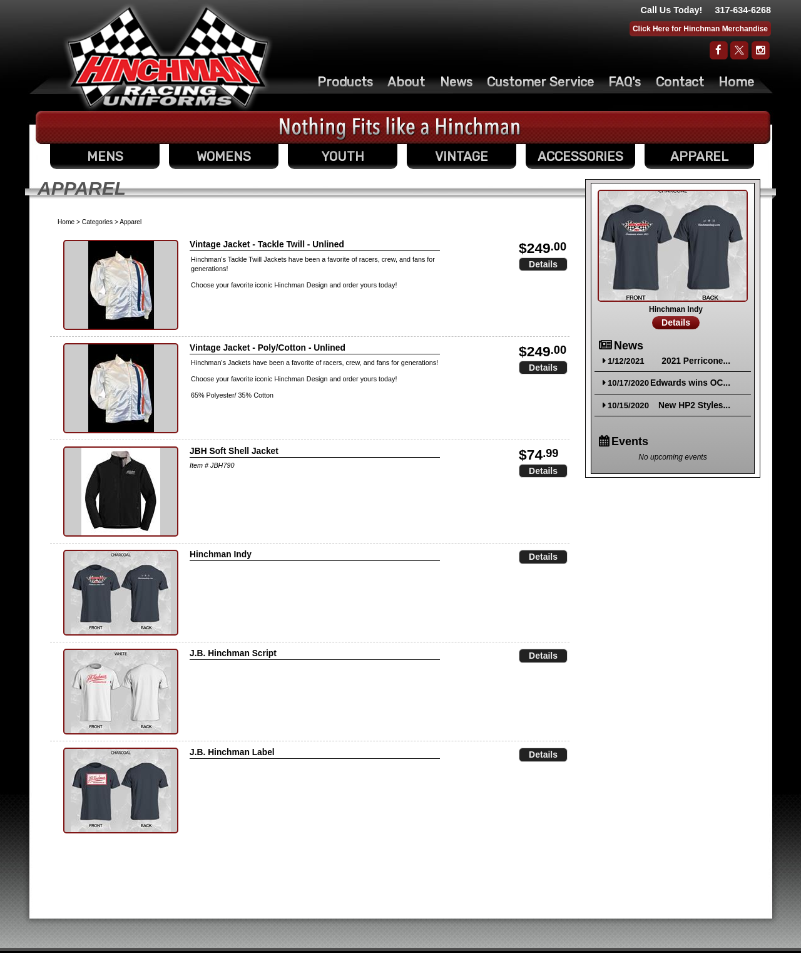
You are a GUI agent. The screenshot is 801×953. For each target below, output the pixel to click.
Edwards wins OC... (690, 383)
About (406, 82)
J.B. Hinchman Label (232, 752)
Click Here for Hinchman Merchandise (700, 28)
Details (543, 264)
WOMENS (223, 156)
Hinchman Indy (221, 554)
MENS (105, 156)
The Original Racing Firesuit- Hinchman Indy (168, 57)
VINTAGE (461, 156)
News (456, 82)
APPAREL (699, 156)
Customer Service (540, 82)
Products (345, 82)
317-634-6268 (743, 10)
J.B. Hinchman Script (233, 653)
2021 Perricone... (695, 361)
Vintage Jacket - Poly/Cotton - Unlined (267, 348)
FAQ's (624, 82)
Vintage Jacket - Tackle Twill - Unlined (267, 244)
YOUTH (342, 156)
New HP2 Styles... (694, 405)
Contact (680, 82)
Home (736, 82)
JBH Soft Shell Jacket (234, 451)
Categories (97, 222)
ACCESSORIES (580, 156)
